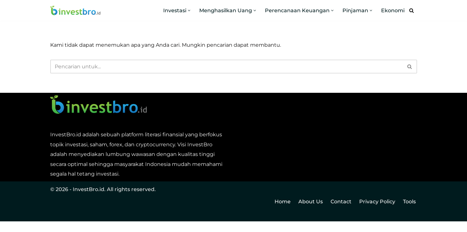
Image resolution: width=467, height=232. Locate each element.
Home (283, 212)
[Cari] (411, 10)
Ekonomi (393, 10)
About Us (310, 212)
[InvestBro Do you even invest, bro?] (75, 10)
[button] (189, 10)
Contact (341, 212)
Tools (409, 212)
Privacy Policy (377, 212)
